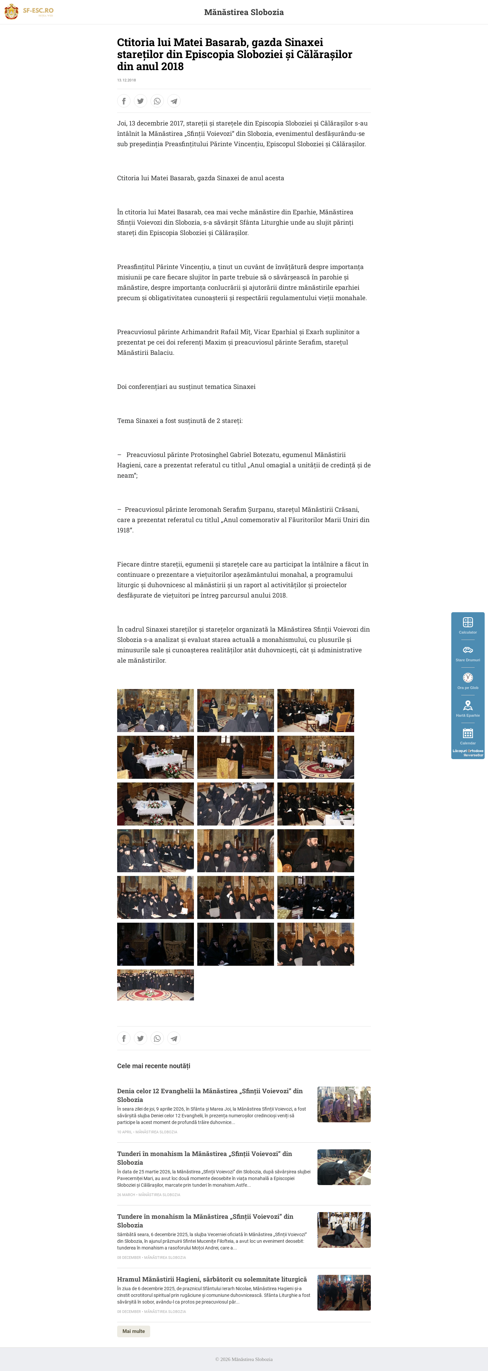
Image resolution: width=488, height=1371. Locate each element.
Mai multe (134, 1331)
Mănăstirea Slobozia (244, 12)
